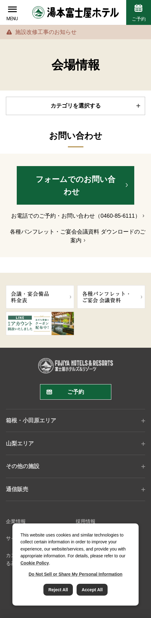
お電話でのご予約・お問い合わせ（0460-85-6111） (75, 216)
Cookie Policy (34, 562)
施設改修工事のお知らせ (46, 32)
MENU (12, 18)
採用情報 (85, 521)
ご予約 (139, 18)
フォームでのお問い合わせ (75, 185)
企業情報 (16, 521)
